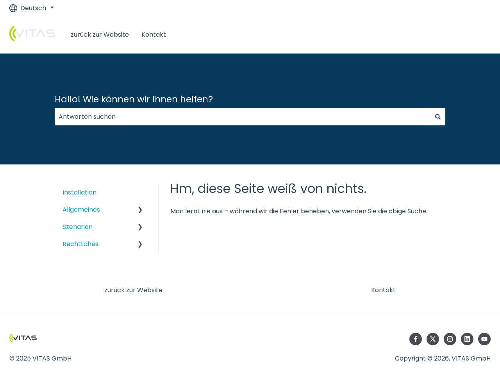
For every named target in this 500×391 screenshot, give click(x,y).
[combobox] (242, 116)
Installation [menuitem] (79, 192)
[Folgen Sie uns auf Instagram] (450, 339)
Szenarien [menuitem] (77, 226)
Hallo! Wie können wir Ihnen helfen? (134, 99)
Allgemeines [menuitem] (81, 209)
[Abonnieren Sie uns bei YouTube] (484, 339)
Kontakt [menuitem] (383, 290)
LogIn (475, 34)
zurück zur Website (100, 34)
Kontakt (153, 34)
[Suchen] (437, 116)
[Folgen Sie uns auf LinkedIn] (467, 339)
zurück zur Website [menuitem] (133, 290)
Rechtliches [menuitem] (80, 243)
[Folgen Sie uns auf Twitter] (433, 339)
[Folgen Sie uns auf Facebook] (415, 339)
